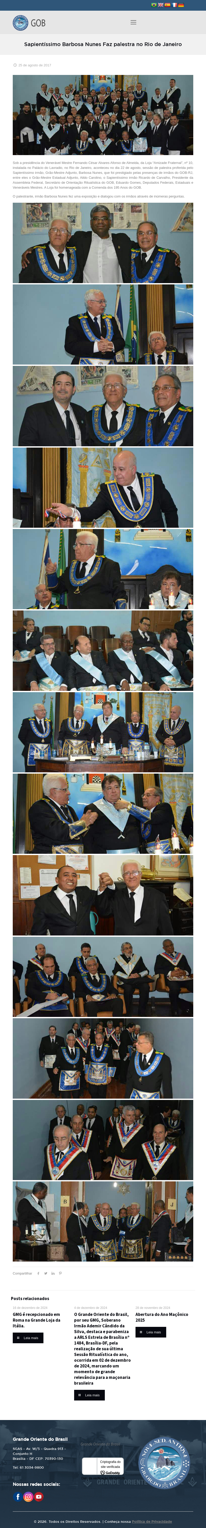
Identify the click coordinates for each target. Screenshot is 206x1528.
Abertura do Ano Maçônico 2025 (162, 1317)
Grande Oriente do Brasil (100, 1444)
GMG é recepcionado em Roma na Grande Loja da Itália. (36, 1320)
